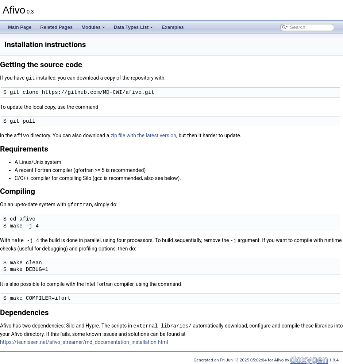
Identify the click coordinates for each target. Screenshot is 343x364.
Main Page (19, 27)
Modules (93, 27)
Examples (173, 27)
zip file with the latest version (143, 135)
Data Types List (133, 27)
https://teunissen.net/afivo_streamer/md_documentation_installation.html (84, 340)
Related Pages (56, 27)
